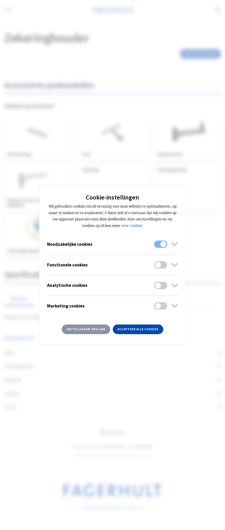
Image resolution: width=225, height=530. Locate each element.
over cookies (131, 226)
